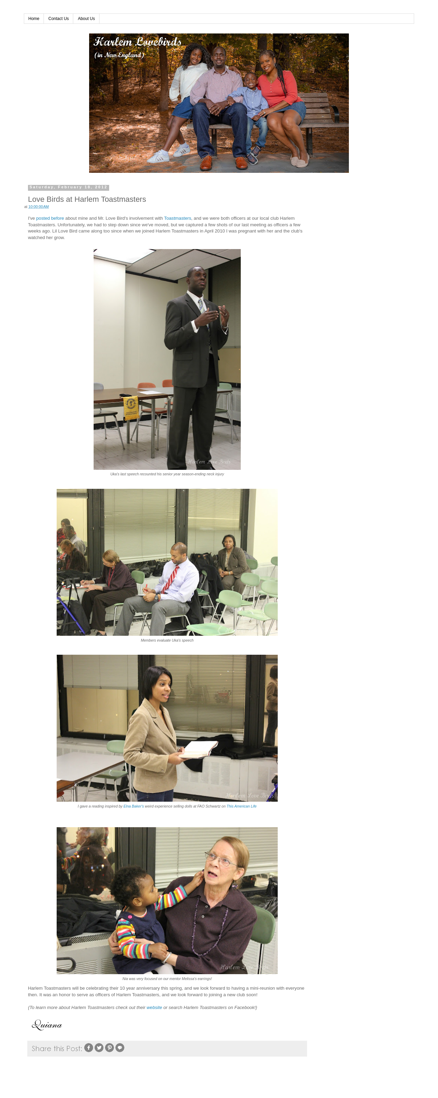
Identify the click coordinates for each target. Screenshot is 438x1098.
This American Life (242, 806)
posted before (50, 218)
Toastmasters (177, 218)
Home (33, 18)
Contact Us (58, 18)
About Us (86, 18)
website (154, 1007)
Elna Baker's (134, 806)
